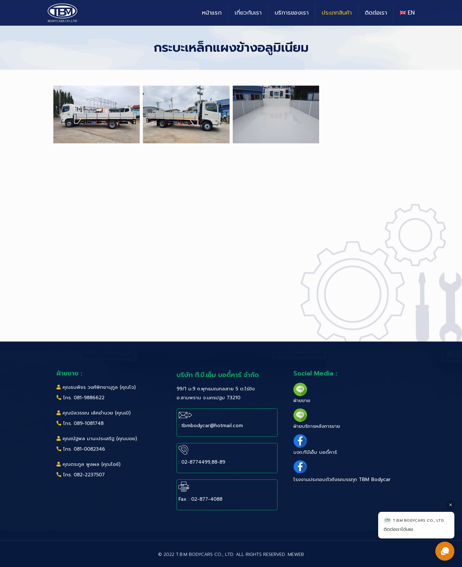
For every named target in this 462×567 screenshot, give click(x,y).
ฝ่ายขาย (301, 400)
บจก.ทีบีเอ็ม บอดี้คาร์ (315, 452)
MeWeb (296, 554)
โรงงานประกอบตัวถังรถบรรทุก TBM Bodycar (342, 479)
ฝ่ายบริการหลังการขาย (316, 426)
